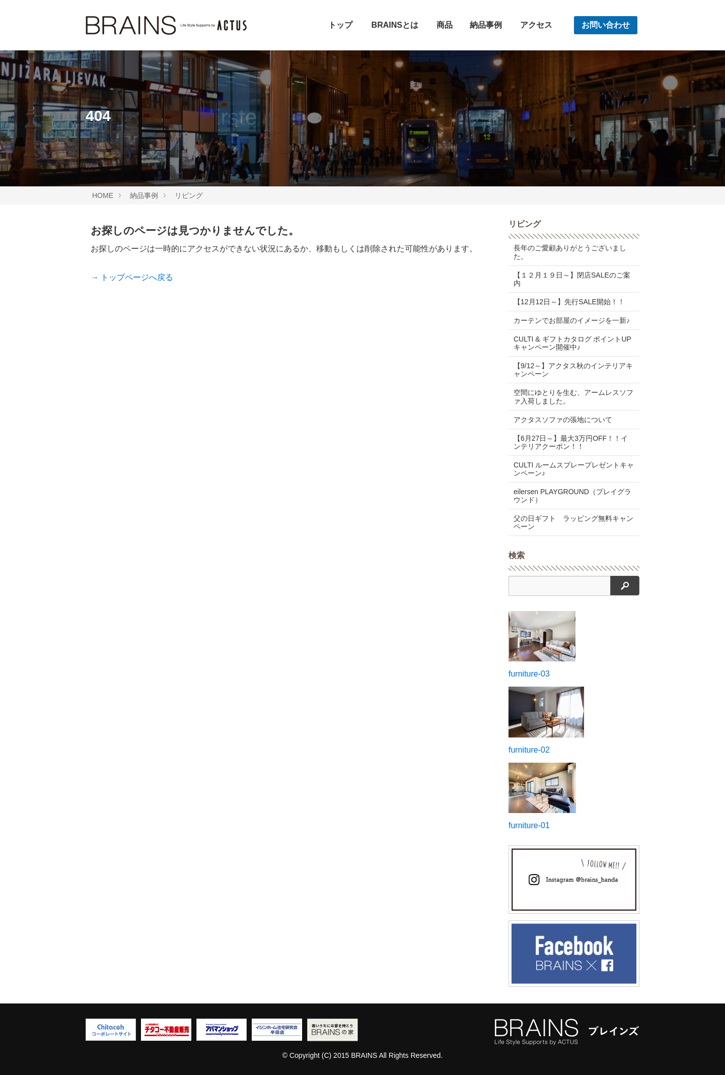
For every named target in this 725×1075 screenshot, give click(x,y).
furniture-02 (529, 750)
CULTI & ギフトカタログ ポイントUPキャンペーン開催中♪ (572, 343)
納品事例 (486, 25)
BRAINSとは (395, 25)
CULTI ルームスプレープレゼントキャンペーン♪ (574, 469)
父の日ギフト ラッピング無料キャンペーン (573, 522)
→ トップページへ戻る (132, 277)
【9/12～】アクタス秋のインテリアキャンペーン (573, 370)
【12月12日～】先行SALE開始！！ (569, 302)
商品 (445, 25)
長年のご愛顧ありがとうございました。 (570, 252)
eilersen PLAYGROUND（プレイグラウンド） (572, 496)
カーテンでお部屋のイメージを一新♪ (572, 320)
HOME (102, 195)
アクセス (536, 25)
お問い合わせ (606, 25)
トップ (340, 25)
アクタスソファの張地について (563, 420)
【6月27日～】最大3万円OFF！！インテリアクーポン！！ (571, 442)
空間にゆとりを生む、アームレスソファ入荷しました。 (573, 396)
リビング (189, 195)
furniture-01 (529, 825)
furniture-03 (529, 673)
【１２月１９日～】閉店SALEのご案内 (572, 279)
